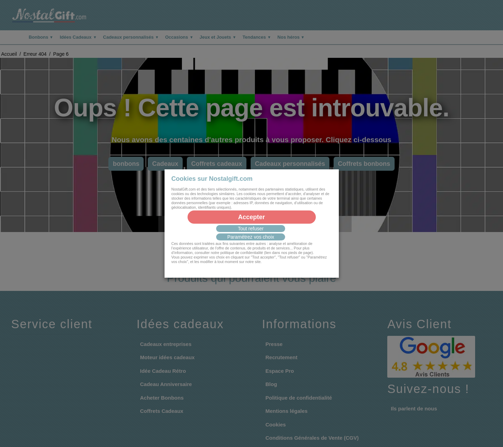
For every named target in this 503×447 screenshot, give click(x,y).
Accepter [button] (251, 217)
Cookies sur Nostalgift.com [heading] (212, 178)
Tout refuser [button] (251, 228)
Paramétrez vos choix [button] (250, 237)
